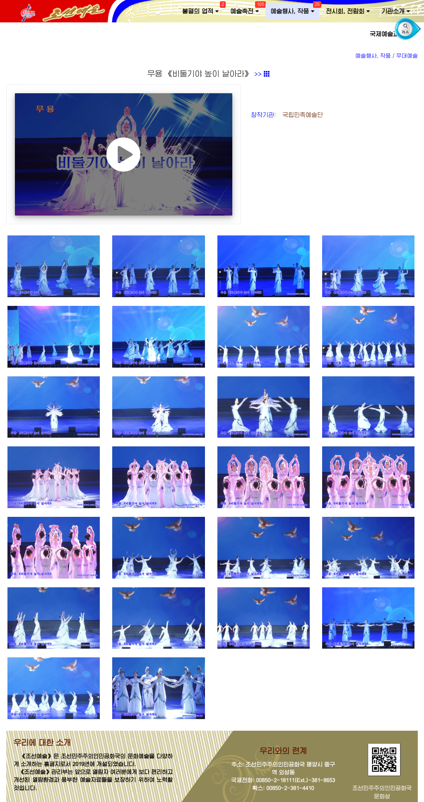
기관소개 (395, 11)
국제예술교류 (390, 34)
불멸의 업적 (203, 9)
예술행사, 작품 (294, 9)
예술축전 (247, 9)
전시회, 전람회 (348, 11)
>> (262, 74)
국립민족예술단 (300, 115)
